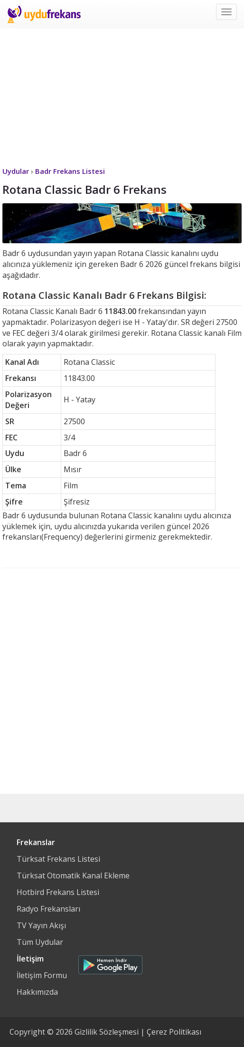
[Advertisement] (122, 95)
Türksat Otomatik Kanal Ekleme (73, 875)
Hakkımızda (37, 992)
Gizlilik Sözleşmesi (107, 1032)
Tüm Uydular (40, 942)
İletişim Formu (42, 975)
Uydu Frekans (44, 14)
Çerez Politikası (174, 1032)
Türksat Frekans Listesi (58, 859)
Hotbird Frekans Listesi (58, 892)
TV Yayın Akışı (41, 925)
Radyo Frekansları (48, 909)
